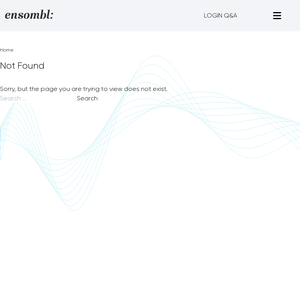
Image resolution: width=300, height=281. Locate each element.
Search (87, 98)
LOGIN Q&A (220, 15)
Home (7, 50)
